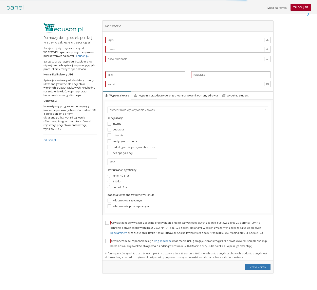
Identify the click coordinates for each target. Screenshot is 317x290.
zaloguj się (300, 7)
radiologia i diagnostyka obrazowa (131, 147)
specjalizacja (115, 118)
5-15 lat (114, 181)
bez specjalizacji (120, 153)
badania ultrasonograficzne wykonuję (131, 195)
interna (115, 124)
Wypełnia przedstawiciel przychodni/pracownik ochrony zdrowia (175, 95)
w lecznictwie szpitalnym (125, 200)
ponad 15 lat (118, 187)
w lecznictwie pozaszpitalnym (128, 206)
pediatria (116, 129)
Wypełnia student (235, 95)
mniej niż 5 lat (118, 176)
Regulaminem (119, 233)
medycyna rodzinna (122, 141)
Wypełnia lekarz (116, 95)
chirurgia (115, 135)
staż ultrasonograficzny (122, 170)
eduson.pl (82, 56)
